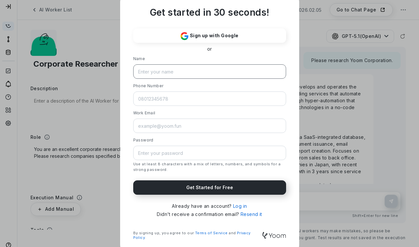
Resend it (251, 214)
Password (143, 140)
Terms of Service (211, 233)
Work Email (144, 112)
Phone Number (148, 85)
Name (139, 58)
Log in (240, 206)
